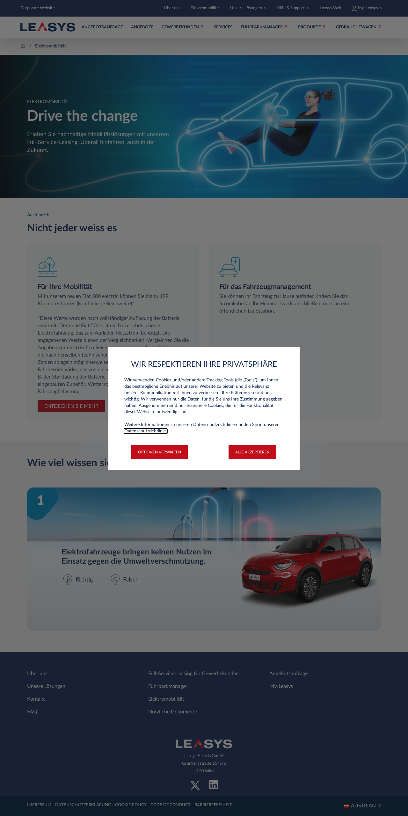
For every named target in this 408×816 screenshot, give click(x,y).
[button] (159, 452)
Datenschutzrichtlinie (145, 431)
